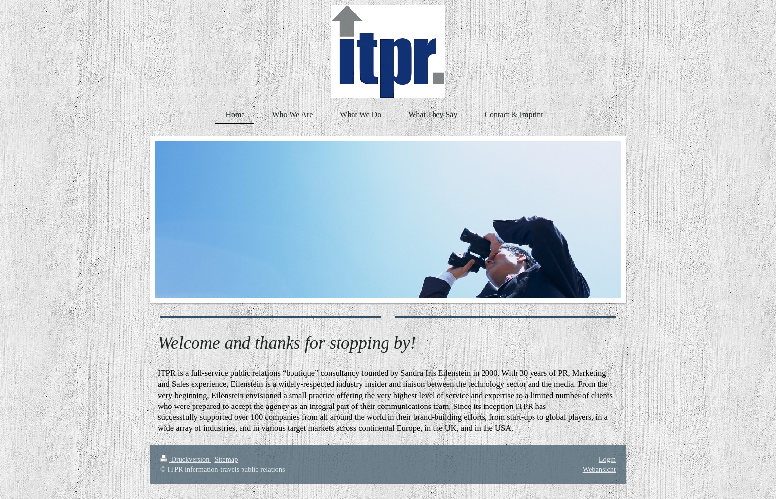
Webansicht (599, 469)
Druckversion (185, 459)
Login (607, 459)
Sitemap (226, 459)
